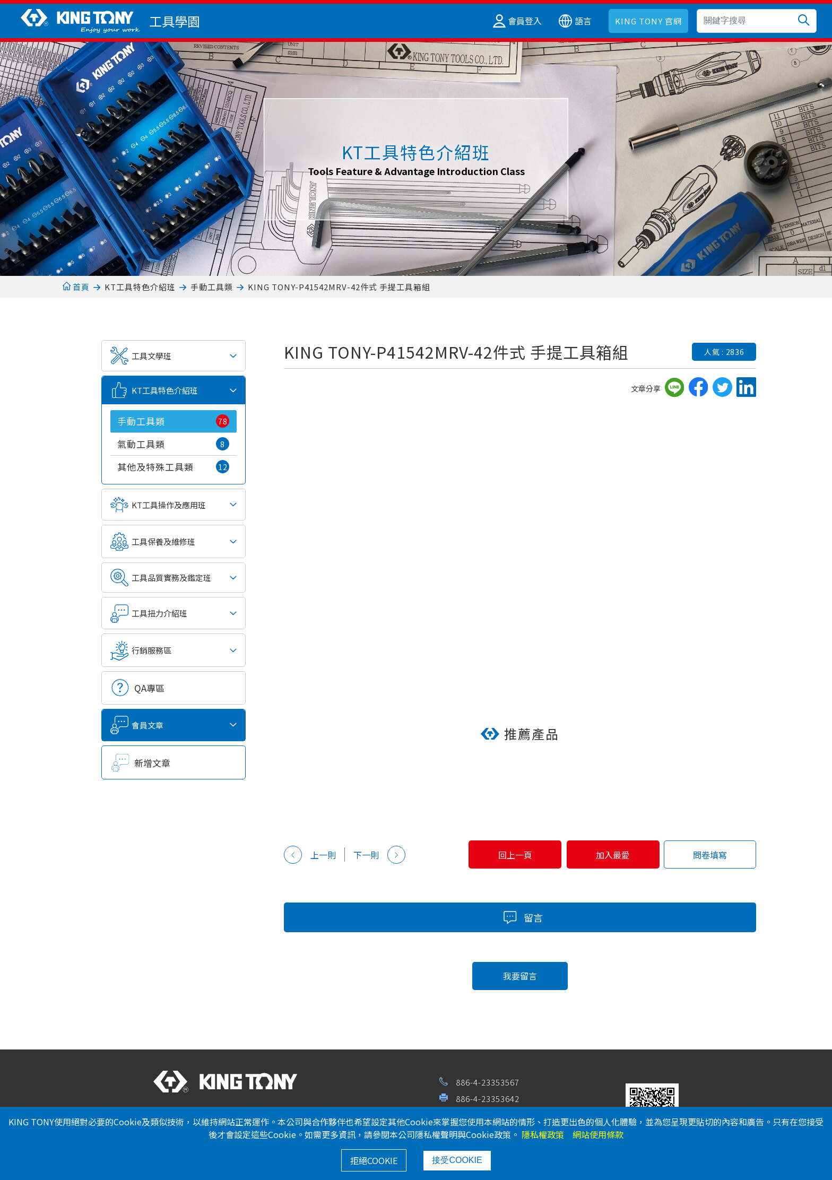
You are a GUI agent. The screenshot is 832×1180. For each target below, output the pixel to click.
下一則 (379, 855)
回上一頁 (512, 854)
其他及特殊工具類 (173, 466)
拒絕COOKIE (373, 1160)
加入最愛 (611, 854)
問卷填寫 (709, 854)
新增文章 (152, 762)
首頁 (76, 286)
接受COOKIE (457, 1160)
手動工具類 (211, 286)
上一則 (310, 855)
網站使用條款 (598, 1134)
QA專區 (149, 688)
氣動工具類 (173, 443)
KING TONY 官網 (648, 21)
